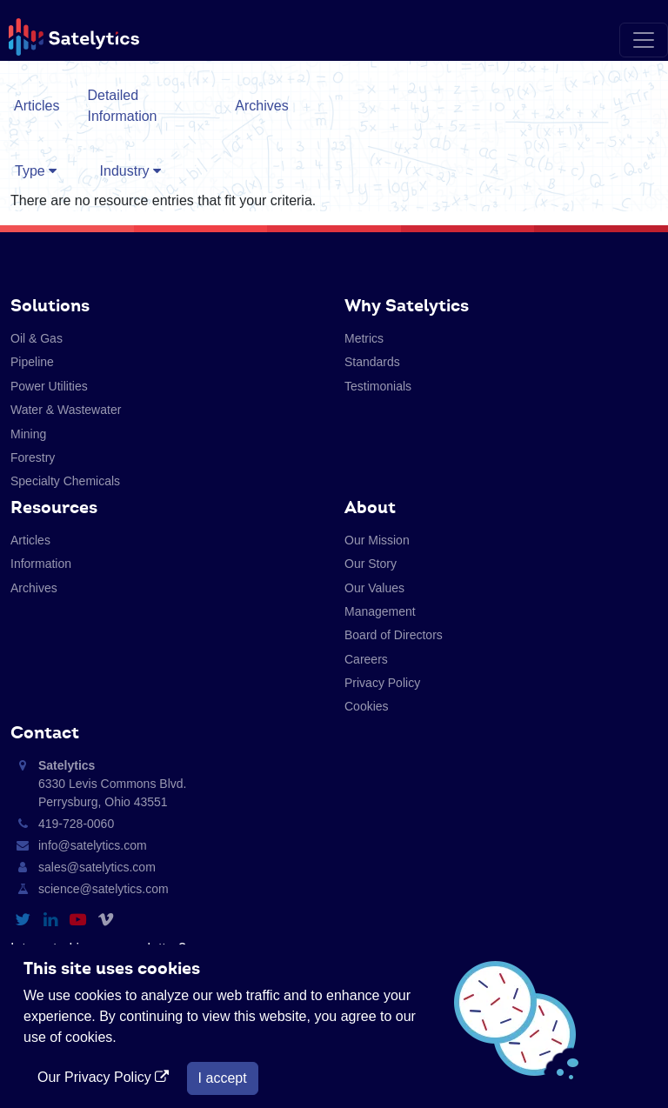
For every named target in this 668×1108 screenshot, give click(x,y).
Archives (261, 105)
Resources (53, 507)
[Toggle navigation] (643, 40)
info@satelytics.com (92, 845)
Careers (366, 659)
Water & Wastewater (65, 410)
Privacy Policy (382, 683)
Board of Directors (393, 635)
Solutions (50, 305)
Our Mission (377, 540)
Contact (44, 732)
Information (40, 564)
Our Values (374, 588)
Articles (36, 105)
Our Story (370, 564)
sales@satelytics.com (97, 867)
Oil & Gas (36, 338)
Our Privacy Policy (105, 1077)
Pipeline (32, 362)
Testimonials (377, 386)
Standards (372, 362)
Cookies (366, 706)
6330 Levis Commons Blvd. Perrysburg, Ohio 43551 (112, 783)
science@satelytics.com (103, 889)
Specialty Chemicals (65, 481)
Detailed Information (122, 105)
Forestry (32, 457)
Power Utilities (49, 386)
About (370, 507)
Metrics (364, 338)
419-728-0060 (76, 824)
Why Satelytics (406, 305)
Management (380, 611)
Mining (28, 434)
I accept (222, 1078)
